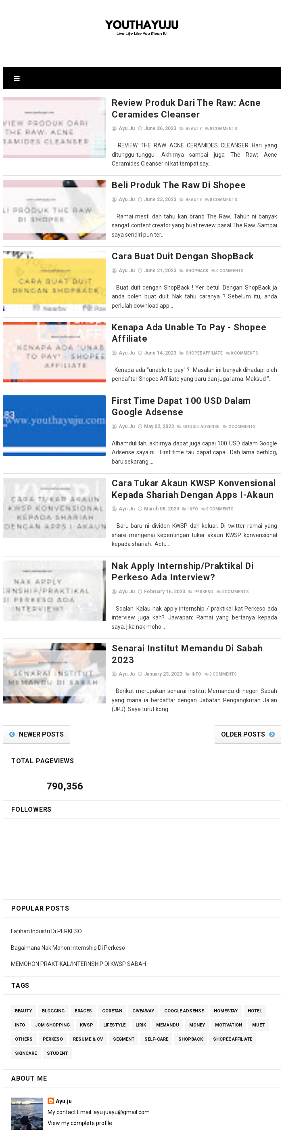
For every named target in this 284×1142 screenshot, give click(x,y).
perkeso (181, 581)
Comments (201, 128)
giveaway (143, 979)
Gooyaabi (197, 1132)
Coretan (112, 979)
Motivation (228, 993)
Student (57, 1021)
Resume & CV (88, 1007)
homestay (226, 979)
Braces (83, 979)
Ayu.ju (64, 1069)
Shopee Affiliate (181, 351)
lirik (141, 993)
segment (123, 1007)
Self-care (156, 1007)
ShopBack (174, 271)
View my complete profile (80, 1091)
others (24, 1007)
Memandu (167, 993)
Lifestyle (114, 993)
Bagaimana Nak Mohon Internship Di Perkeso (68, 916)
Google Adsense (179, 424)
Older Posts (243, 703)
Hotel (255, 979)
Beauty (171, 128)
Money (197, 993)
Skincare (26, 1021)
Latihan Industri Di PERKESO (46, 899)
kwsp (86, 993)
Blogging (53, 979)
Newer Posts (41, 703)
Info (171, 498)
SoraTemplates (124, 1132)
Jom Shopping (52, 993)
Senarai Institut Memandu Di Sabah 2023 (177, 628)
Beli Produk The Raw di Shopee (156, 185)
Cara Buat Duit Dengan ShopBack (161, 256)
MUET (258, 993)
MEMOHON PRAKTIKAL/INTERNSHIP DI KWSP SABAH (78, 932)
